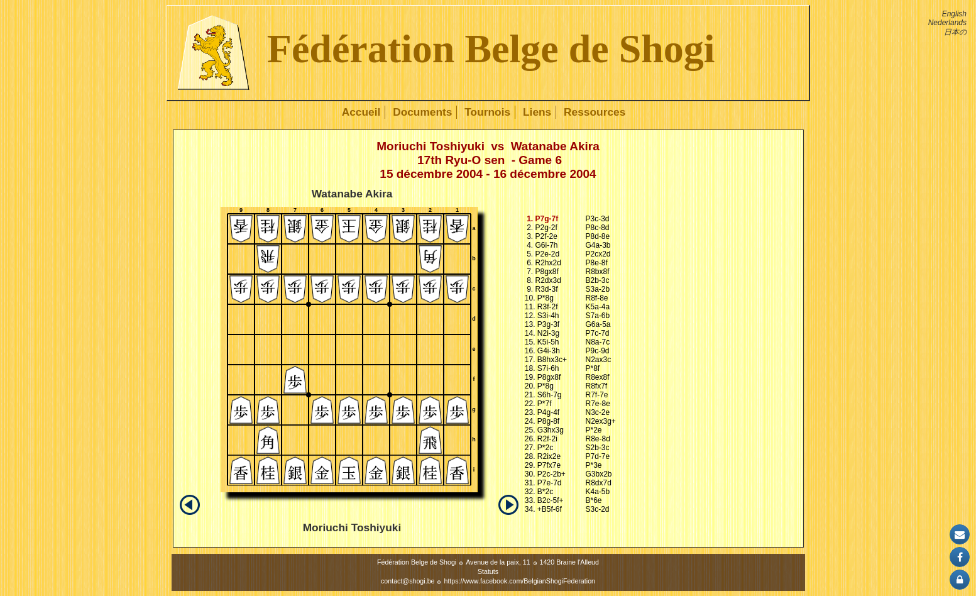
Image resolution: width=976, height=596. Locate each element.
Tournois (487, 112)
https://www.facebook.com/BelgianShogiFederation (519, 581)
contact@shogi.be (407, 581)
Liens (537, 112)
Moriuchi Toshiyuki (430, 146)
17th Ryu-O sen (461, 160)
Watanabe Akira (555, 146)
